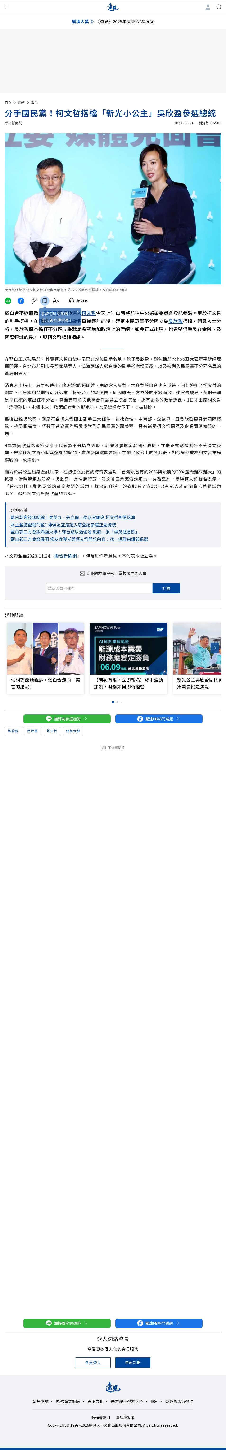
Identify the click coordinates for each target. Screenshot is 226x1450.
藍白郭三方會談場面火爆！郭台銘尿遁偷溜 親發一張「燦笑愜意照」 (75, 531)
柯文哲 (88, 312)
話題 (24, 102)
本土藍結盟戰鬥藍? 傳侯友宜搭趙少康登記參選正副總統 (63, 524)
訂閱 (166, 588)
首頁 (11, 102)
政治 (34, 102)
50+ (154, 1401)
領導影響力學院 (179, 1401)
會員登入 (93, 1362)
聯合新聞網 (13, 123)
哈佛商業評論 (68, 1401)
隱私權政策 (125, 1417)
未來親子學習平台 (127, 1401)
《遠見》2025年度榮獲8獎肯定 (125, 21)
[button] (215, 648)
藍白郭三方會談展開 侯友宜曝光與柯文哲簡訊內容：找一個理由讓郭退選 (79, 539)
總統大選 (73, 730)
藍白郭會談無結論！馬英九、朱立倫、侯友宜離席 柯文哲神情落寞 (73, 517)
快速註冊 (133, 1362)
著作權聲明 (100, 1417)
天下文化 (96, 1401)
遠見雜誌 (41, 1401)
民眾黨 (32, 730)
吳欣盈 (175, 320)
